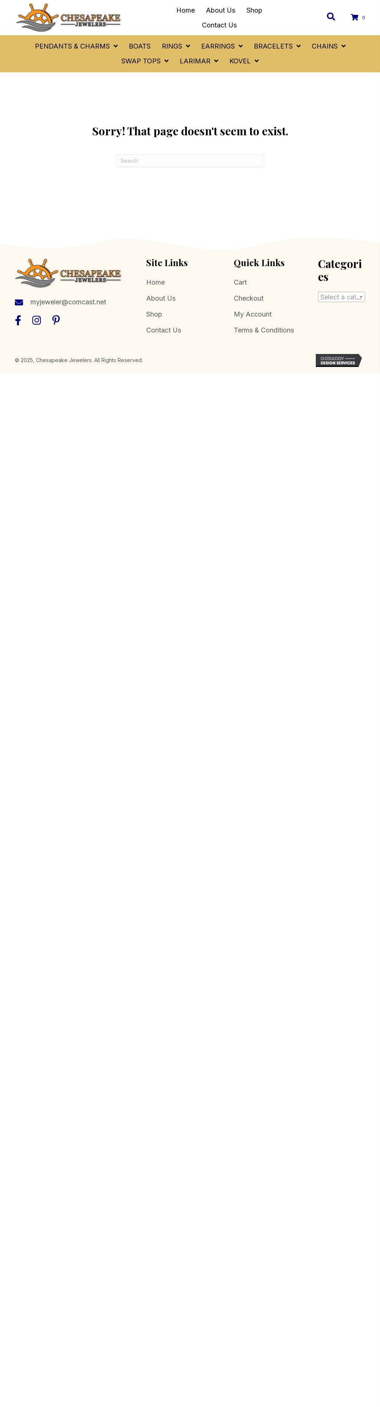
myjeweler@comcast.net (68, 302)
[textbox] (341, 297)
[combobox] (341, 297)
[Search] (190, 160)
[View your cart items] (359, 17)
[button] (18, 320)
